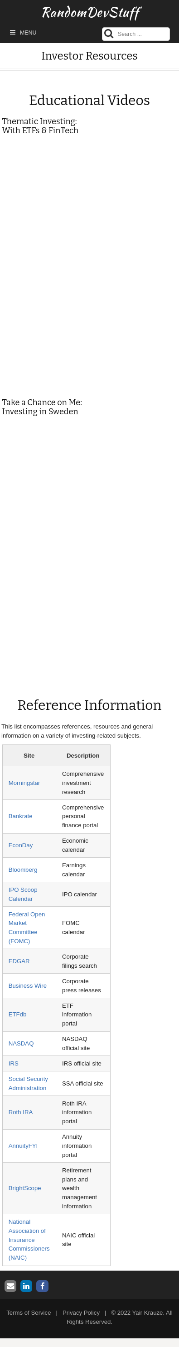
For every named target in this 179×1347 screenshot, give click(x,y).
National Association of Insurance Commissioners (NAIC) (29, 1239)
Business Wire (28, 985)
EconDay (21, 845)
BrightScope (25, 1188)
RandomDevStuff (90, 12)
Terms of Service (28, 1312)
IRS (14, 1063)
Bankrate (21, 816)
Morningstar (24, 782)
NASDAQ (21, 1043)
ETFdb (18, 1014)
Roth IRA (21, 1112)
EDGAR (19, 961)
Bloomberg (23, 869)
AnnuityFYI (23, 1145)
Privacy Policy (81, 1312)
